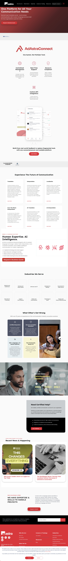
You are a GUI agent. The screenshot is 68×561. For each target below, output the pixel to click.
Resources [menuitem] (48, 4)
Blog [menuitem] (37, 537)
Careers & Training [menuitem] (41, 4)
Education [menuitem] (55, 532)
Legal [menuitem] (54, 542)
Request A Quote (34, 504)
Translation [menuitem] (21, 543)
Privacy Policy (48, 551)
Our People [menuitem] (21, 532)
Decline (38, 557)
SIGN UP (62, 515)
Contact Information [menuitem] (23, 534)
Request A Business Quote (9, 23)
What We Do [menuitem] (26, 4)
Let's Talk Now (36, 429)
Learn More (34, 154)
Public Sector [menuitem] (55, 546)
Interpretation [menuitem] (22, 541)
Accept (29, 557)
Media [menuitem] (54, 544)
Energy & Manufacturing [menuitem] (58, 534)
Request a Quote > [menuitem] (56, 4)
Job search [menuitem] (38, 530)
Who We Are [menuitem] (19, 4)
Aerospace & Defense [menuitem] (57, 530)
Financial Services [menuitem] (56, 536)
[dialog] (34, 553)
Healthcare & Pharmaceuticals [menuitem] (59, 538)
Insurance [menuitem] (55, 540)
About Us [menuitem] (21, 530)
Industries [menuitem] (33, 4)
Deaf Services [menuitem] (22, 545)
